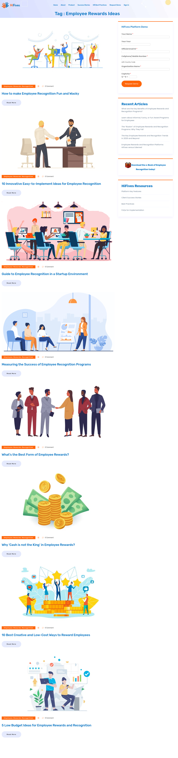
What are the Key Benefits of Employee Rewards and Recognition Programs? (145, 110)
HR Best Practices (100, 5)
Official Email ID (129, 49)
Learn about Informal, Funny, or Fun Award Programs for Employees (145, 119)
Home (55, 5)
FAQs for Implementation (132, 210)
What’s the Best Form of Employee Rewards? (37, 454)
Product (71, 5)
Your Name (127, 34)
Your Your (126, 41)
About (63, 5)
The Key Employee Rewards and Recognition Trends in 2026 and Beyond (144, 137)
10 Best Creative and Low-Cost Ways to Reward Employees (48, 635)
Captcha (126, 74)
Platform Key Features (131, 191)
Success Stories (84, 5)
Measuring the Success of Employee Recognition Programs (49, 364)
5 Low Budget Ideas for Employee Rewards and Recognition (49, 725)
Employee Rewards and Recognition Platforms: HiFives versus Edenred (142, 146)
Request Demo (115, 5)
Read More (11, 103)
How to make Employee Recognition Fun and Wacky (43, 93)
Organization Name (131, 66)
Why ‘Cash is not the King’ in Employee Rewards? (40, 545)
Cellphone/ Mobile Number (134, 56)
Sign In (126, 5)
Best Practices (127, 204)
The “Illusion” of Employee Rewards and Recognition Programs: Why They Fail (144, 128)
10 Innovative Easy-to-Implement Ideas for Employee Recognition (54, 184)
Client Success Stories (131, 197)
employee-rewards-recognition (18, 86)
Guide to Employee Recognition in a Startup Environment (47, 274)
